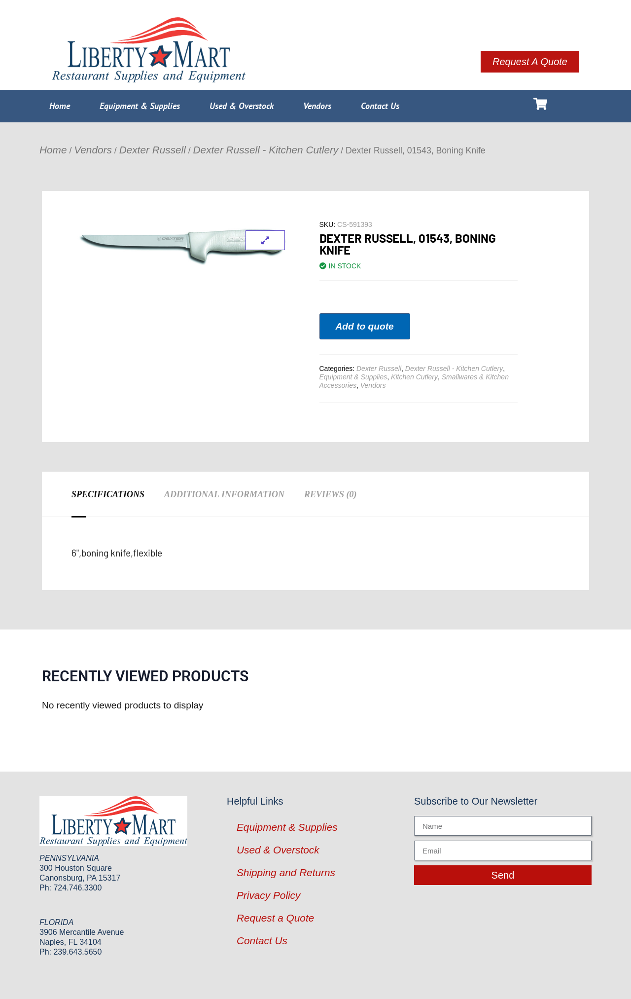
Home (59, 105)
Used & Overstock (242, 105)
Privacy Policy (268, 895)
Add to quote (365, 326)
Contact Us (380, 105)
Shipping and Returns (286, 872)
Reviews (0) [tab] (330, 494)
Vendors (317, 105)
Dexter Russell (152, 149)
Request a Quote (275, 918)
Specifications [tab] (107, 494)
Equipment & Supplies (140, 105)
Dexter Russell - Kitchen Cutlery (266, 149)
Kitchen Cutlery (414, 377)
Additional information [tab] (224, 494)
